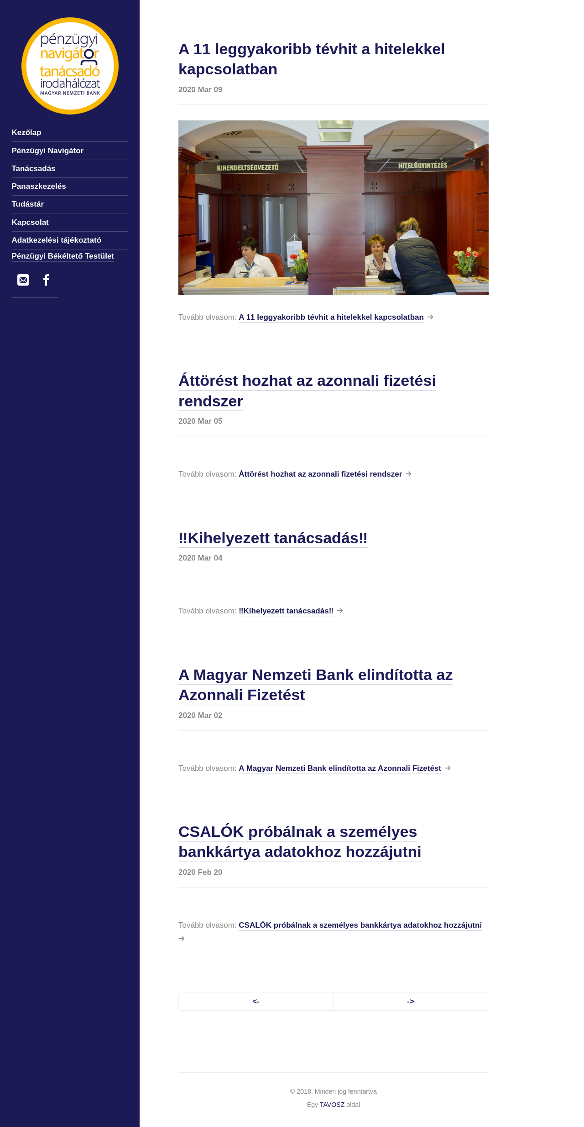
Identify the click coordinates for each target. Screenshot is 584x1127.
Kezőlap (27, 132)
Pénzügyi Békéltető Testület (63, 256)
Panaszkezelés (39, 186)
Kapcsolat (30, 222)
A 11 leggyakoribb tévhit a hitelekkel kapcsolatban (331, 317)
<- (256, 1001)
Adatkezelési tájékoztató (57, 240)
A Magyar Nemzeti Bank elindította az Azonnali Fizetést (340, 768)
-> (410, 1001)
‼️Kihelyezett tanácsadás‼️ (273, 537)
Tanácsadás (34, 168)
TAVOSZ (332, 1104)
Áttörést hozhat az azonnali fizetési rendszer (320, 474)
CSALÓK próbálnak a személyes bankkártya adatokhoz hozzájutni (300, 841)
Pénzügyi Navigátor (48, 150)
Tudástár (28, 204)
